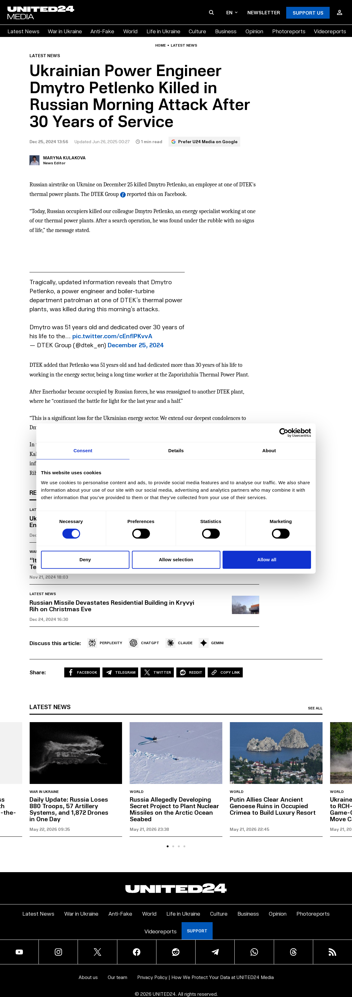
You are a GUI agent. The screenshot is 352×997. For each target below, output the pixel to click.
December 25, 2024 (136, 344)
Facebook (82, 672)
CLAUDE (178, 643)
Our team (117, 977)
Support (197, 931)
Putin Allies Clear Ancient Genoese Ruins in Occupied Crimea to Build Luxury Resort (273, 806)
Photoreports (288, 31)
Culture (197, 31)
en (231, 12)
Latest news (184, 45)
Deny (85, 559)
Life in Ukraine (163, 31)
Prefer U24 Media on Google (204, 141)
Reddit (190, 672)
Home (160, 45)
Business (226, 31)
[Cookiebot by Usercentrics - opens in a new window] (284, 432)
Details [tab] (176, 450)
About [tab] (269, 450)
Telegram (120, 672)
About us (88, 977)
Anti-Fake (102, 31)
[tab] (168, 846)
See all (315, 708)
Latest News (23, 31)
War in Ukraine (65, 31)
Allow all (267, 559)
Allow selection (176, 559)
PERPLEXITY (104, 643)
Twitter (157, 672)
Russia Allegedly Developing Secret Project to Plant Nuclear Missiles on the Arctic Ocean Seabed (174, 809)
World (130, 31)
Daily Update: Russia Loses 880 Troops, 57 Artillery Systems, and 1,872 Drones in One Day (68, 809)
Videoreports (330, 31)
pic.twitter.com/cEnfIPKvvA (112, 335)
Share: (37, 672)
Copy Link (225, 672)
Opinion (254, 31)
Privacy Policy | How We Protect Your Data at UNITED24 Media (205, 977)
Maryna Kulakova (64, 158)
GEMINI (211, 643)
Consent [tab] (83, 450)
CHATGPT (144, 643)
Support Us (308, 12)
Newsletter (263, 12)
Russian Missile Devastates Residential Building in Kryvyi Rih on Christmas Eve (111, 605)
